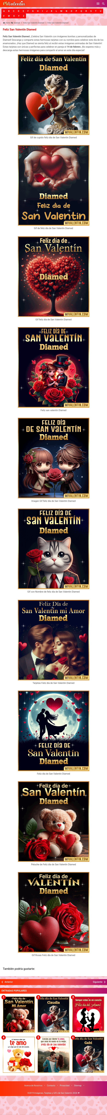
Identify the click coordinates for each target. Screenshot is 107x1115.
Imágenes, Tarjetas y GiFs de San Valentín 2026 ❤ (57, 1093)
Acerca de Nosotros (33, 1085)
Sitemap (78, 1085)
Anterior (9, 982)
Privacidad (64, 1085)
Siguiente (97, 982)
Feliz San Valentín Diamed (19, 29)
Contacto (51, 1085)
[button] (3, 11)
